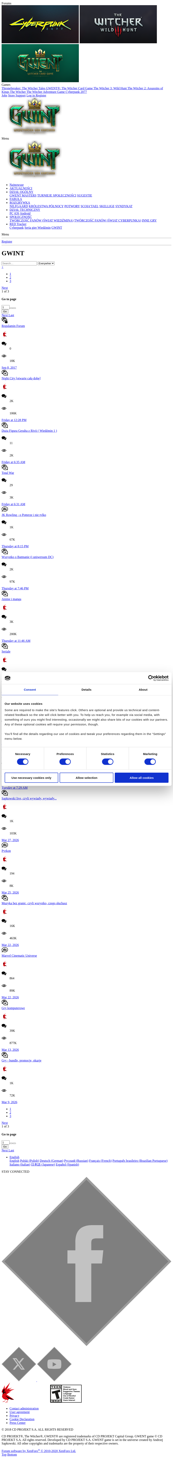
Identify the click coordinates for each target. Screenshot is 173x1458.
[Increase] (11, 308)
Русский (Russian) (76, 1160)
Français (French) (100, 1160)
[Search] (19, 263)
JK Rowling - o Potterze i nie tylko (24, 515)
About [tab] (143, 689)
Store (12, 95)
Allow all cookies (142, 777)
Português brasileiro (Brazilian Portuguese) (140, 1160)
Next (5, 287)
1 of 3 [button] (5, 291)
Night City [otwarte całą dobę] (21, 378)
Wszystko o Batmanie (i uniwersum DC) (28, 557)
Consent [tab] (30, 689)
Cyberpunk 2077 (76, 92)
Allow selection (86, 777)
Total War (8, 472)
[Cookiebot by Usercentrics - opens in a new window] (151, 678)
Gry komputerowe (13, 1008)
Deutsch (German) (52, 1160)
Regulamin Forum (13, 326)
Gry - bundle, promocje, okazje (21, 1060)
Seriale (6, 651)
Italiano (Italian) (20, 1164)
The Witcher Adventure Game (45, 92)
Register (7, 241)
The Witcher (18, 92)
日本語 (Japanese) (43, 1164)
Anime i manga (11, 599)
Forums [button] (6, 3)
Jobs (4, 95)
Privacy (14, 1415)
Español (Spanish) (67, 1164)
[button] (5, 138)
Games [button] (6, 84)
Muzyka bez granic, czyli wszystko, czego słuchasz (34, 903)
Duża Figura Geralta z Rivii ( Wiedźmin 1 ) (29, 430)
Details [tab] (87, 689)
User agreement (20, 1412)
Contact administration (24, 1408)
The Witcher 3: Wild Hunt (111, 88)
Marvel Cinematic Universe (19, 955)
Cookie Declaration (22, 1419)
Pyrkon (6, 850)
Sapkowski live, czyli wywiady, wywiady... (29, 798)
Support (21, 95)
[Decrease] (14, 308)
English (14, 1157)
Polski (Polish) (29, 1160)
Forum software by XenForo (39, 1451)
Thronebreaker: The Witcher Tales (24, 88)
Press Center (17, 1422)
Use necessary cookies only (31, 777)
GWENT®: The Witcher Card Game (70, 88)
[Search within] (46, 263)
